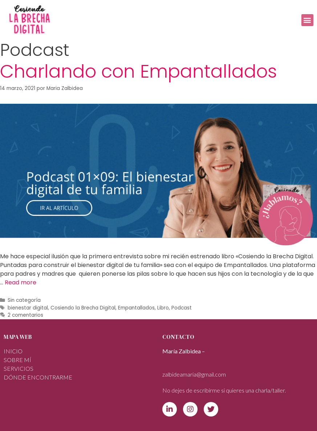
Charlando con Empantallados (138, 71)
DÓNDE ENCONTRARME (38, 377)
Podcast (181, 307)
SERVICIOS (18, 368)
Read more (20, 282)
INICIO (13, 351)
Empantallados (136, 307)
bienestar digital (28, 307)
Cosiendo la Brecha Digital (82, 307)
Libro (163, 307)
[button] (307, 20)
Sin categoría (24, 300)
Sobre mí (17, 359)
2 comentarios (25, 315)
